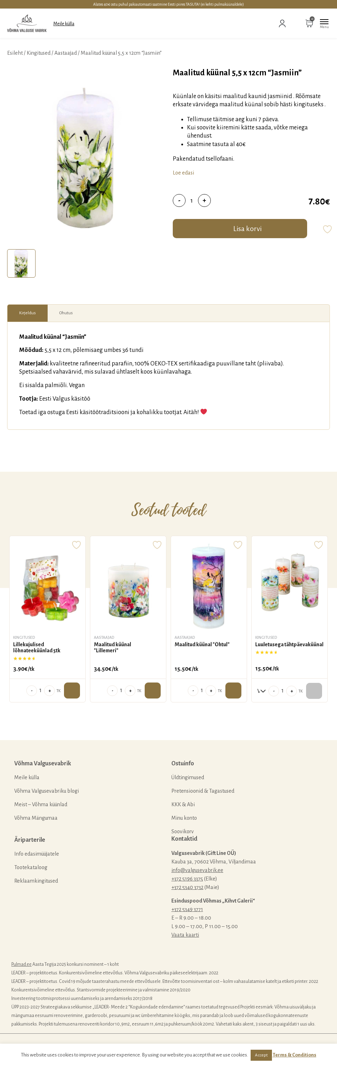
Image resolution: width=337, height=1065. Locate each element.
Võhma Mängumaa (36, 818)
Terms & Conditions (294, 1055)
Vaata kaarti (185, 935)
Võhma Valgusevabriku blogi (46, 791)
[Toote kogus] (192, 200)
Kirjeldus (27, 313)
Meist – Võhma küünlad (40, 804)
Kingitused (38, 53)
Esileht (15, 53)
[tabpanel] (86, 157)
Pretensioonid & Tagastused (202, 791)
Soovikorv (182, 831)
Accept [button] (261, 1055)
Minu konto (184, 818)
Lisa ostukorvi (72, 691)
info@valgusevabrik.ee (197, 870)
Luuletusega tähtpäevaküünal (289, 644)
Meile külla (63, 23)
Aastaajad (65, 53)
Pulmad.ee (21, 964)
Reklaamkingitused (36, 881)
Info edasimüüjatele (36, 854)
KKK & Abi (183, 804)
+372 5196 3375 (187, 879)
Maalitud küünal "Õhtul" (202, 644)
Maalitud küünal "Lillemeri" (112, 648)
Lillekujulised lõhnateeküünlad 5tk (36, 648)
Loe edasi (183, 173)
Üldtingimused (187, 777)
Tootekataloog (30, 867)
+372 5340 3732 (187, 887)
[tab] (21, 263)
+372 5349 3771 (187, 909)
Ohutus (66, 313)
